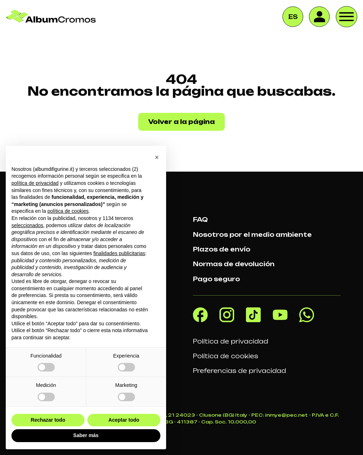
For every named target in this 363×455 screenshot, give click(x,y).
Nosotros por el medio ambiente (252, 234)
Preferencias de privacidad (239, 370)
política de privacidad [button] (35, 183)
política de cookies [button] (67, 211)
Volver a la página (181, 121)
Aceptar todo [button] (123, 420)
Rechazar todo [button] (48, 420)
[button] (157, 157)
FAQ (200, 219)
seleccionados (27, 225)
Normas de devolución (234, 264)
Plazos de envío (221, 249)
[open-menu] (346, 17)
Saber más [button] (86, 435)
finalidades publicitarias (119, 253)
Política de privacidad (230, 341)
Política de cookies (225, 356)
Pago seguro (216, 279)
